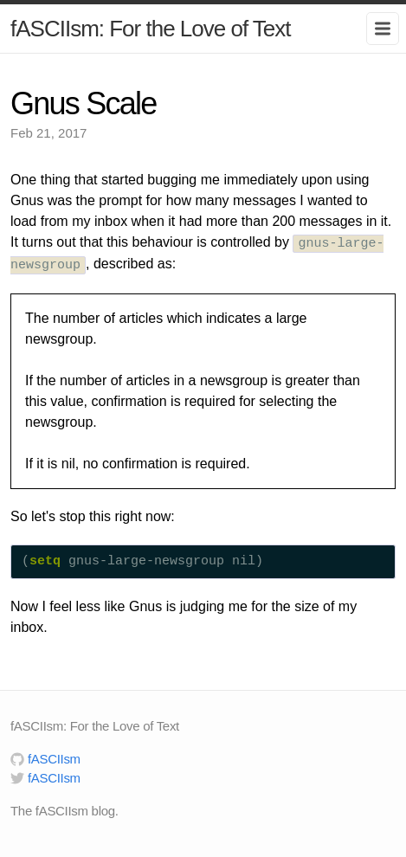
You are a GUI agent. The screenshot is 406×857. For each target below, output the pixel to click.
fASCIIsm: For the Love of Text (150, 29)
